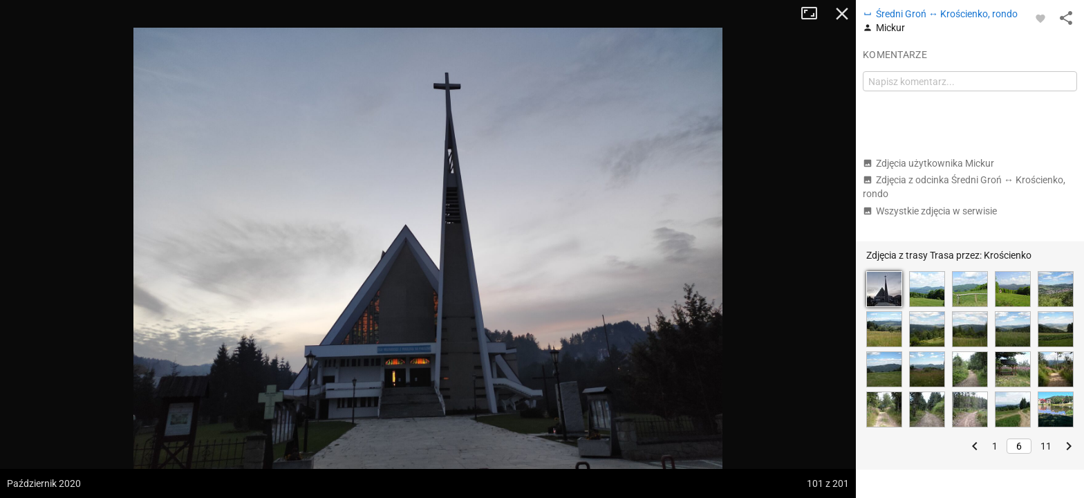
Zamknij (842, 14)
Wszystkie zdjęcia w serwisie (930, 210)
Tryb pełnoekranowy (814, 14)
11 (1046, 446)
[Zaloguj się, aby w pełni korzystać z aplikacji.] (1040, 18)
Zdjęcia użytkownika (928, 163)
